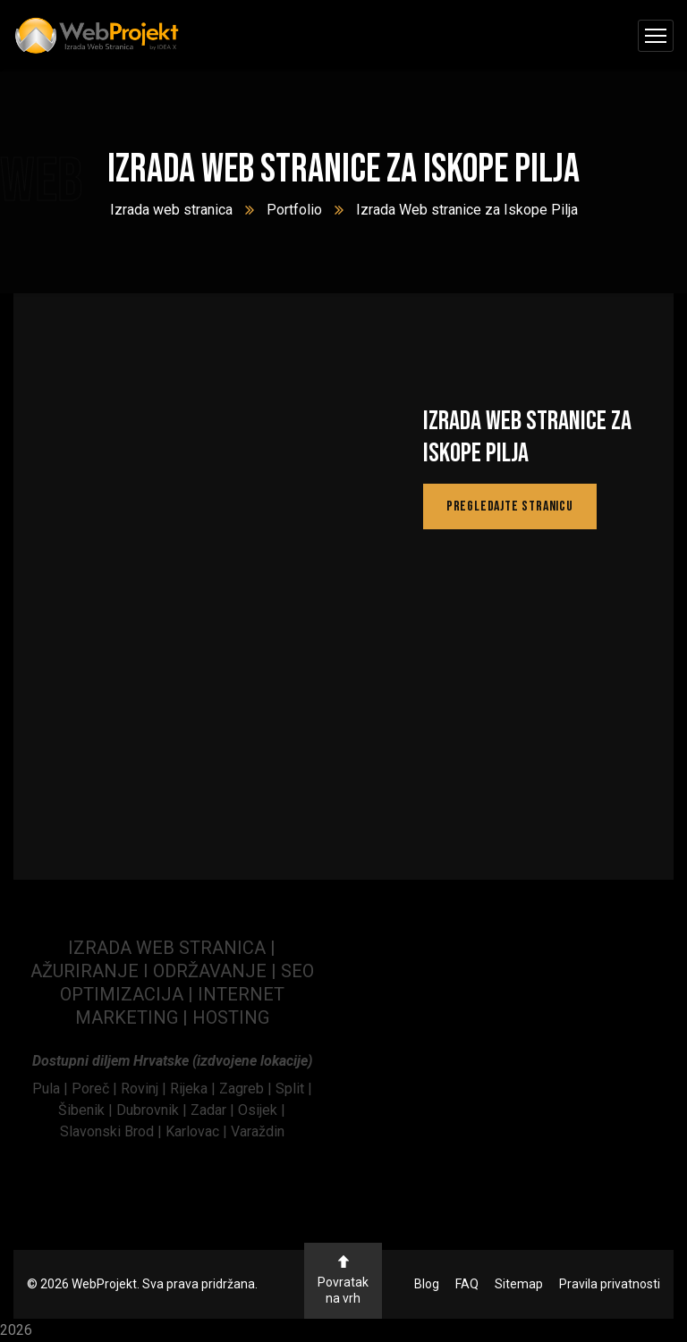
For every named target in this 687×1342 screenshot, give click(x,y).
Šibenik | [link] (87, 1109)
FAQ (467, 1284)
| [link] (185, 1017)
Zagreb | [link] (247, 1088)
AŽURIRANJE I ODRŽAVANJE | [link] (155, 971)
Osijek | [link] (261, 1109)
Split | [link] (294, 1088)
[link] (52, 1088)
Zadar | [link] (214, 1109)
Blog (426, 1284)
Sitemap (519, 1284)
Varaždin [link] (257, 1131)
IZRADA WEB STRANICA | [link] (172, 947)
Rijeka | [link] (194, 1088)
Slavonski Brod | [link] (111, 1131)
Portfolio (294, 209)
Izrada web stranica (171, 209)
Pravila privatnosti (609, 1284)
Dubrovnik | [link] (153, 1109)
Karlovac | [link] (194, 1131)
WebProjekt (104, 1284)
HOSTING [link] (230, 1017)
